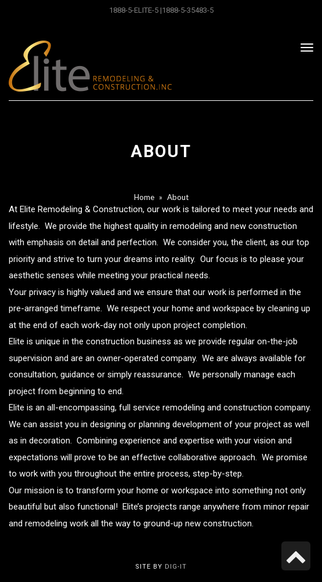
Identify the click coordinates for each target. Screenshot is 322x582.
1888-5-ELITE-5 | (135, 10)
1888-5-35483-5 (188, 10)
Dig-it (176, 566)
